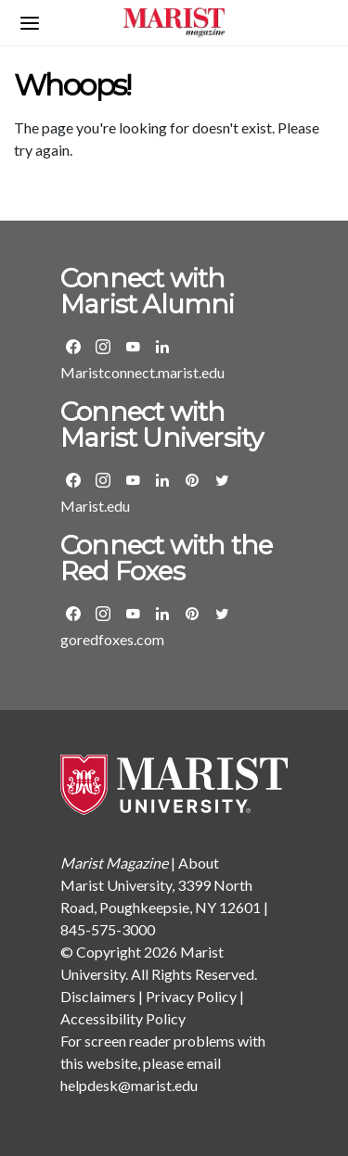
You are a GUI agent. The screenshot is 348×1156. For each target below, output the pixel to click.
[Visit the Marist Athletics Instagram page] (103, 613)
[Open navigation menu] (30, 23)
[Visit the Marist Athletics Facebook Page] (73, 613)
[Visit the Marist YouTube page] (133, 480)
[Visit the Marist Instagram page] (103, 480)
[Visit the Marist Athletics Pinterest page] (192, 613)
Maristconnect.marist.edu (142, 372)
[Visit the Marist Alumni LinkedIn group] (162, 346)
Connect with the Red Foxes (166, 558)
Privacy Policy (191, 996)
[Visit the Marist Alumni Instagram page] (103, 346)
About (198, 862)
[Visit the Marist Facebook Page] (73, 480)
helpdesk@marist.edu (129, 1085)
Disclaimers (97, 996)
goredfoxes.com (112, 639)
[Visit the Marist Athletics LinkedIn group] (162, 613)
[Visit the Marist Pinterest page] (192, 480)
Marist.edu (95, 505)
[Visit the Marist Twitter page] (222, 480)
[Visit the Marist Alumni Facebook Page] (73, 346)
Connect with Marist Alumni (147, 291)
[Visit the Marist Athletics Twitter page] (222, 613)
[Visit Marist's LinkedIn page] (162, 480)
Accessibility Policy (123, 1018)
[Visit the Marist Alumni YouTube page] (133, 346)
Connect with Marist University (161, 425)
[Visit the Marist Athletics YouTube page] (133, 613)
